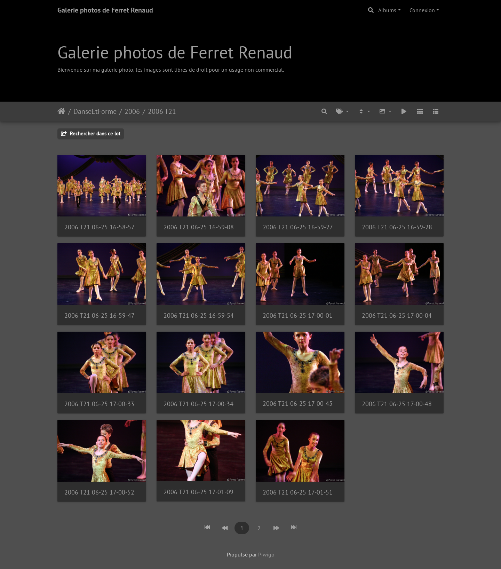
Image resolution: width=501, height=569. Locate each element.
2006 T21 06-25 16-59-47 (99, 315)
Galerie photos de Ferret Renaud (105, 10)
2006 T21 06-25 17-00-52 (99, 492)
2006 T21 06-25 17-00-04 (397, 315)
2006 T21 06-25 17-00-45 (298, 403)
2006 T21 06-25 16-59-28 (397, 227)
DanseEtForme (95, 111)
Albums (387, 10)
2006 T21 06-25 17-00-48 (397, 404)
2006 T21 (162, 111)
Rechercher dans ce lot (90, 133)
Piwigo (266, 554)
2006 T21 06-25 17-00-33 (99, 404)
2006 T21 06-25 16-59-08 (199, 227)
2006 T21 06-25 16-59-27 (298, 227)
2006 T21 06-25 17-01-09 (198, 492)
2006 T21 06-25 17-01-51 (298, 492)
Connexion (422, 10)
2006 (132, 111)
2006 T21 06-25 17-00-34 (198, 404)
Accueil (61, 111)
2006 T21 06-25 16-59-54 (199, 315)
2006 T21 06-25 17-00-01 (298, 315)
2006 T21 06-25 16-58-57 (99, 227)
